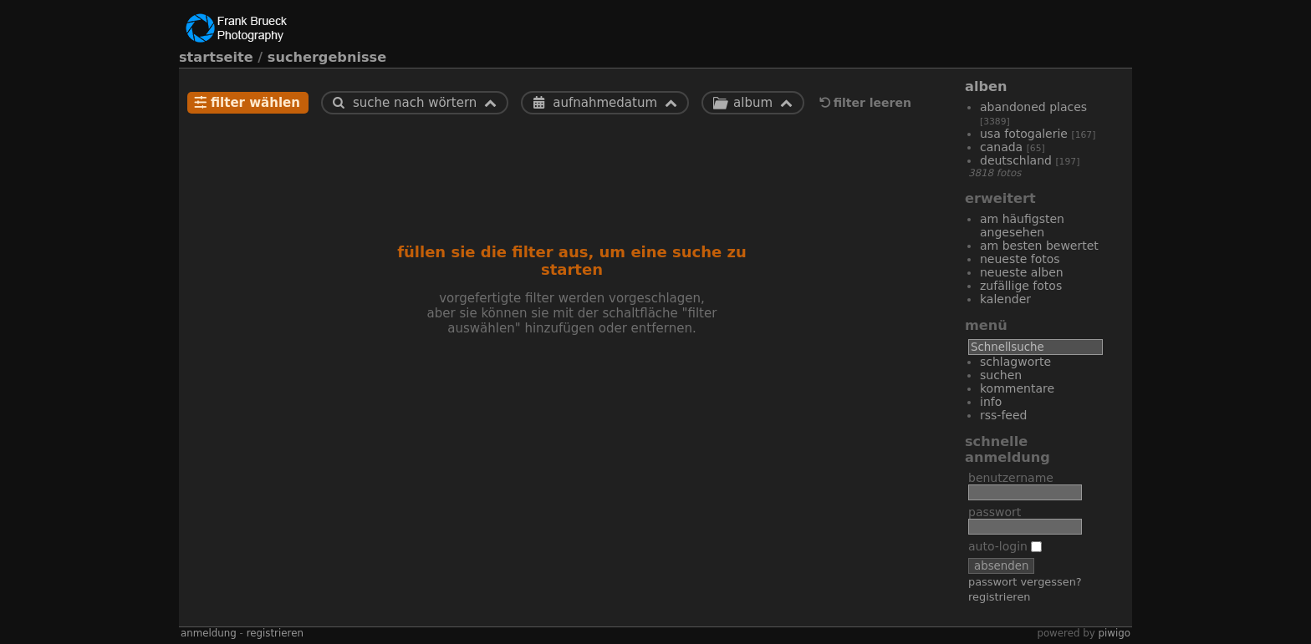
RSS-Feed (1003, 415)
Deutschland (1016, 160)
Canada (1001, 147)
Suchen (1001, 375)
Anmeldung (209, 633)
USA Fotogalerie (1024, 133)
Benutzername (1010, 477)
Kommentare (1017, 388)
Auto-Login (1005, 546)
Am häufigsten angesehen (1022, 225)
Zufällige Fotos (1021, 285)
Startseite (216, 57)
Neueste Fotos (1020, 259)
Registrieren (999, 597)
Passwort (994, 512)
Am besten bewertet (1039, 245)
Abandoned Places (1033, 107)
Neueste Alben (1022, 272)
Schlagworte (1015, 361)
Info (991, 401)
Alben (986, 86)
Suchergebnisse (327, 57)
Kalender (1005, 299)
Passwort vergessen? (1025, 582)
